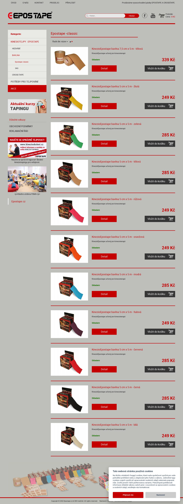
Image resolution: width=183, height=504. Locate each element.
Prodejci (54, 2)
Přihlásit (70, 2)
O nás (25, 2)
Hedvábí (16, 48)
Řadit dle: (60, 41)
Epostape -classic (21, 62)
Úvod (13, 2)
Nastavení (161, 495)
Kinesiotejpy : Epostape (25, 41)
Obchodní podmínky (21, 126)
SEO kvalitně (78, 501)
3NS (16, 68)
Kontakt (39, 2)
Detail (104, 68)
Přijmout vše (128, 495)
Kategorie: (16, 34)
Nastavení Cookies (106, 501)
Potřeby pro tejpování (24, 81)
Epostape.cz (18, 201)
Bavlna (16, 55)
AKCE (13, 88)
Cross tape (18, 74)
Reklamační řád (18, 131)
